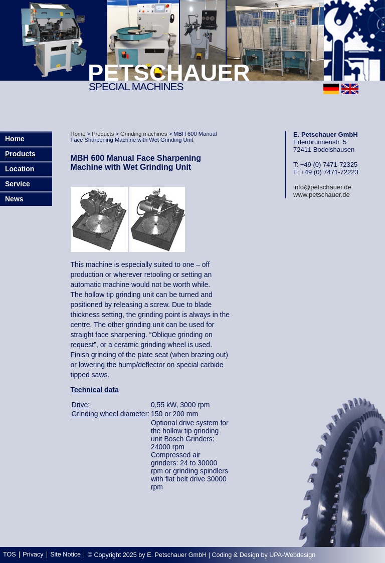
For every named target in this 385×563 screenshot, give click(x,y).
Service (17, 184)
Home (78, 134)
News (14, 199)
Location (19, 169)
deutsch (331, 89)
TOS (9, 554)
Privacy (33, 554)
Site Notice (65, 554)
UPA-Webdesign (292, 554)
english (349, 89)
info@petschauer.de (322, 187)
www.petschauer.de (321, 194)
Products (20, 154)
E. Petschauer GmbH (177, 554)
